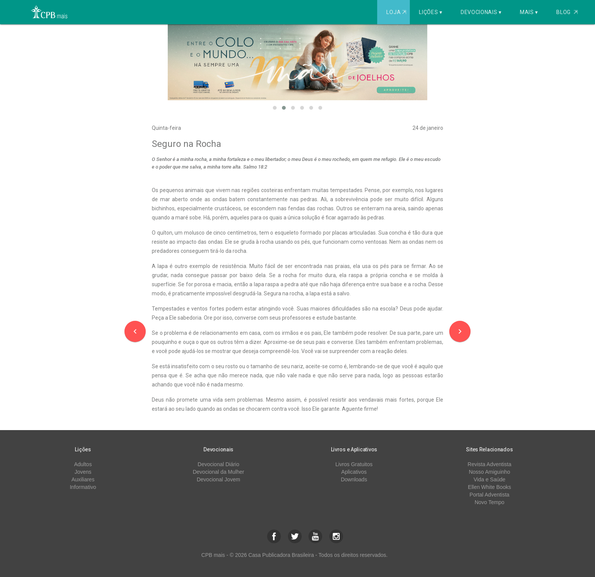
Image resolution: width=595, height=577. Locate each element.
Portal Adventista (489, 495)
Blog (567, 12)
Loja (397, 12)
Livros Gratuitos (354, 464)
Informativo (83, 487)
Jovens (82, 472)
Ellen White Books (489, 487)
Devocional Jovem (218, 479)
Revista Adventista (489, 464)
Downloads (354, 479)
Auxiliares (82, 479)
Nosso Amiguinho (489, 472)
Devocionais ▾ (481, 12)
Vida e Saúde (489, 479)
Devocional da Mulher (218, 472)
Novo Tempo (489, 502)
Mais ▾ (529, 12)
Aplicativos (354, 472)
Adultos (83, 464)
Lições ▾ (430, 12)
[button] (274, 108)
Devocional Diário (218, 464)
